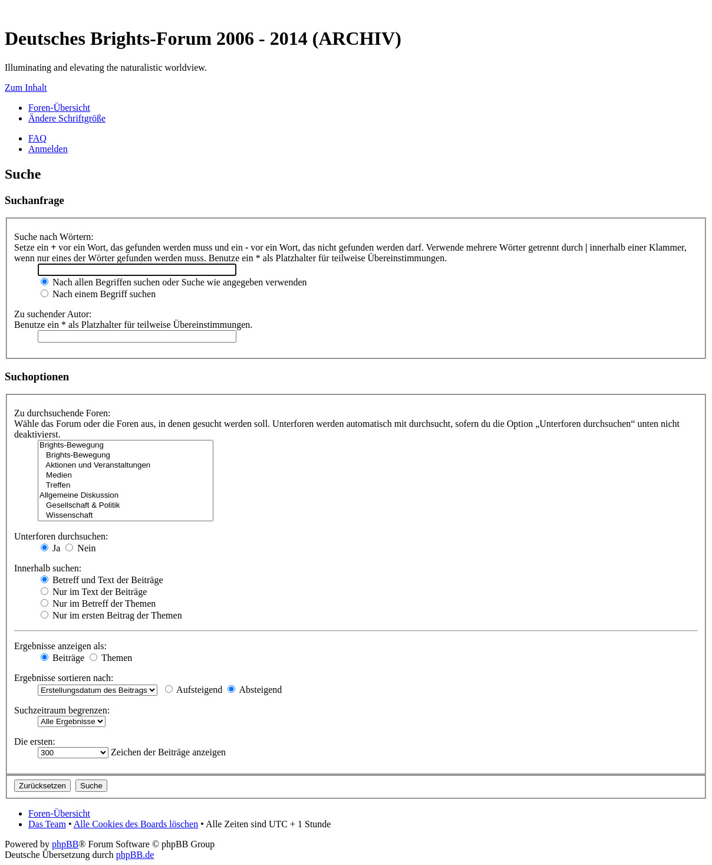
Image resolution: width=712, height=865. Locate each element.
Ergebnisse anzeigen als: (60, 646)
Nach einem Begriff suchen (98, 294)
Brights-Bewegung (125, 445)
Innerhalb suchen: (47, 568)
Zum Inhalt (26, 88)
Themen (111, 658)
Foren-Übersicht (59, 108)
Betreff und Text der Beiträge (102, 580)
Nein (80, 548)
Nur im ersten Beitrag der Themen (111, 615)
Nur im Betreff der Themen (98, 603)
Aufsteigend (193, 690)
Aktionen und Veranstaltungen (125, 466)
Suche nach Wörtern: (54, 237)
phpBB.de (135, 855)
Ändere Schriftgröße (67, 118)
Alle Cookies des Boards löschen (136, 824)
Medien (125, 476)
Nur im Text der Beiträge (94, 592)
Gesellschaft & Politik (125, 506)
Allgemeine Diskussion (125, 496)
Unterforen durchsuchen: (61, 536)
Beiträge (62, 658)
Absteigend (255, 690)
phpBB (65, 844)
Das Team (47, 824)
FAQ (37, 138)
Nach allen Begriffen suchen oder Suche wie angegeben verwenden (174, 282)
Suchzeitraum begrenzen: (62, 710)
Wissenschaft (125, 516)
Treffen (125, 486)
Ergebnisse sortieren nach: (64, 678)
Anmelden (48, 149)
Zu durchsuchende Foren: (62, 413)
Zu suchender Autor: (53, 314)
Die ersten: (34, 741)
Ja (50, 548)
